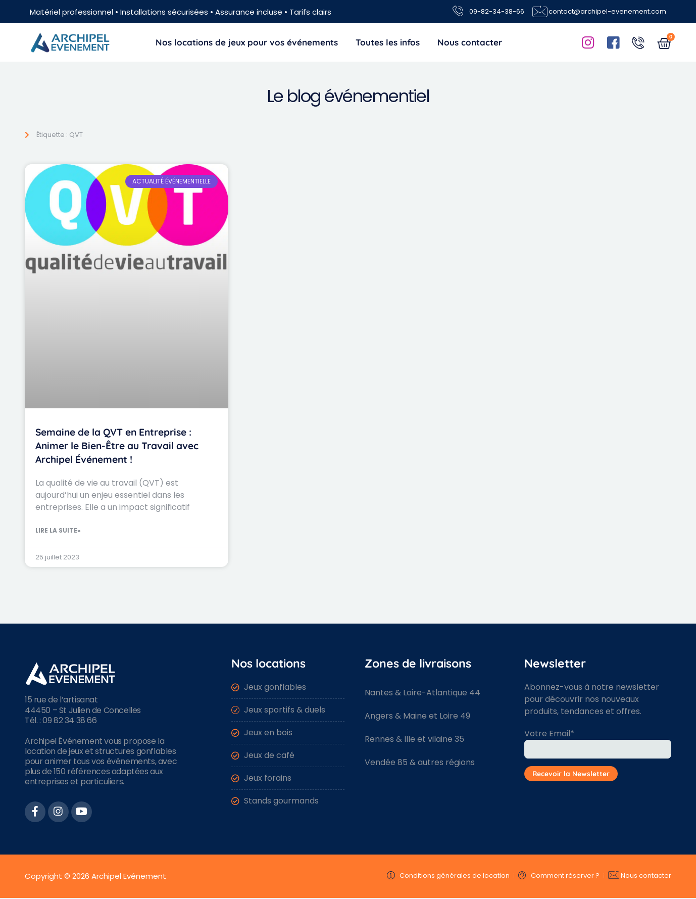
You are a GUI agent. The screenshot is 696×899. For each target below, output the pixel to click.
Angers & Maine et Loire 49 (417, 716)
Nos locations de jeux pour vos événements (247, 42)
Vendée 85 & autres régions (420, 762)
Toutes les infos (388, 42)
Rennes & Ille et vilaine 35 (414, 739)
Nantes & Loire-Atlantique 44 (422, 692)
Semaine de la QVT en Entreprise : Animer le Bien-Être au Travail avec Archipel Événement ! (116, 445)
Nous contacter (469, 42)
